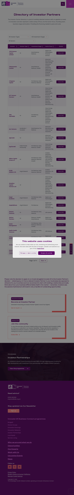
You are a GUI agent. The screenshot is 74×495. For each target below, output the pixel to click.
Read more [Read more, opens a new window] (40, 248)
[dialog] (37, 247)
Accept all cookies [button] (46, 253)
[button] (28, 253)
